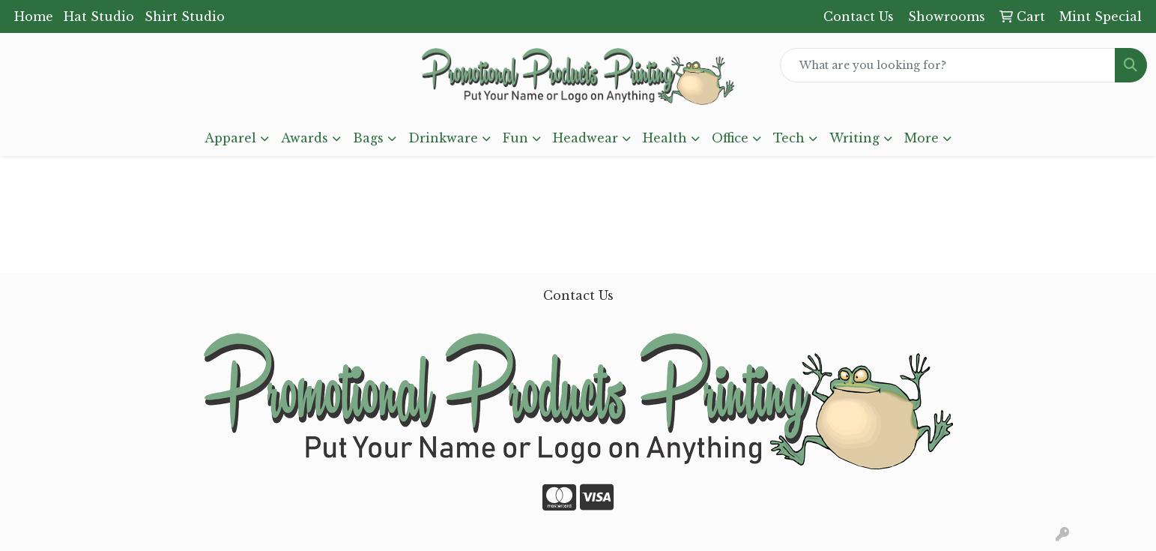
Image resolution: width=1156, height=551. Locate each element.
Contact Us (578, 295)
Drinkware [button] (443, 137)
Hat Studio (99, 16)
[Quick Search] (948, 65)
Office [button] (730, 137)
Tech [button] (789, 137)
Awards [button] (304, 137)
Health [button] (665, 137)
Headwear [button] (585, 137)
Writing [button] (854, 137)
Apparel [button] (230, 137)
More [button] (921, 137)
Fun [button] (515, 137)
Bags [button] (368, 137)
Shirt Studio (185, 16)
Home (33, 16)
